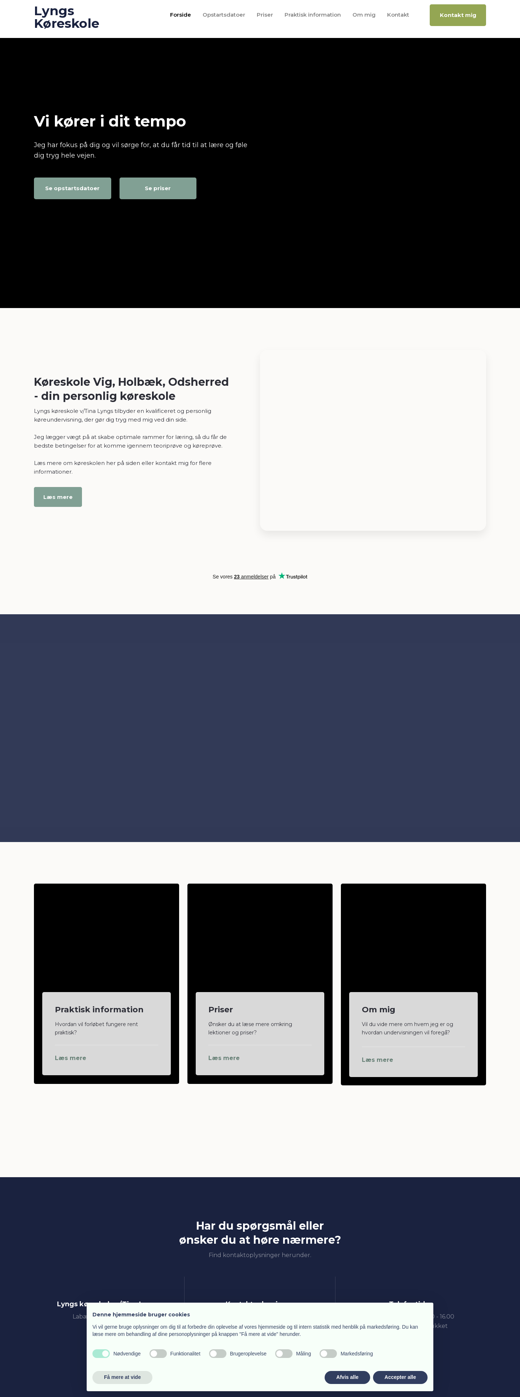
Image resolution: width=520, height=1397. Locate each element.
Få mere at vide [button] (122, 1377)
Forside (180, 14)
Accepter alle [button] (400, 1377)
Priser (265, 14)
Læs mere (58, 497)
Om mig (364, 14)
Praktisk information (313, 14)
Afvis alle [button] (347, 1377)
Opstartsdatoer (224, 14)
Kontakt (398, 14)
